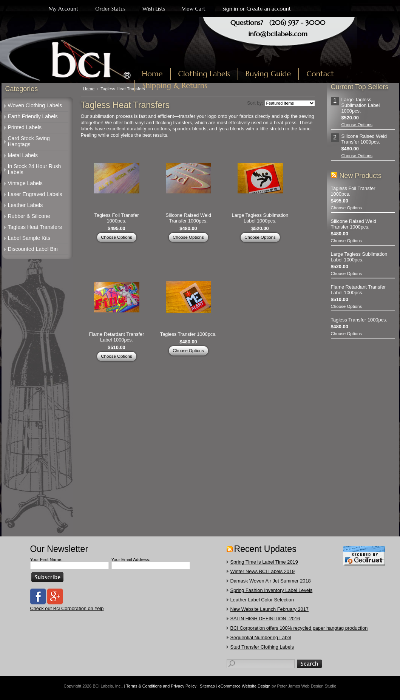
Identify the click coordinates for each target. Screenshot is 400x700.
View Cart (193, 8)
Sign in (230, 8)
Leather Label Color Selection (262, 600)
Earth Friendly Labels (33, 116)
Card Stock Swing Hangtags (29, 141)
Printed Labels (25, 127)
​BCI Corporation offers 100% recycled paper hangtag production (299, 628)
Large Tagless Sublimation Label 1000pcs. (260, 218)
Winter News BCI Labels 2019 (262, 571)
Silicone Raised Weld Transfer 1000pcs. (188, 218)
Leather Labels (25, 205)
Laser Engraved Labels (35, 194)
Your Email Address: (130, 559)
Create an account (269, 8)
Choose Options (116, 237)
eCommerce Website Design (244, 686)
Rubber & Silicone (29, 216)
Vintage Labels (25, 183)
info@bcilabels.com (277, 33)
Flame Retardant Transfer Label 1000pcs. (116, 337)
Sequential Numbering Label (261, 637)
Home (89, 89)
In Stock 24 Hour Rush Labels (34, 169)
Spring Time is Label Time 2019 (264, 562)
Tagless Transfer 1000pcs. (188, 334)
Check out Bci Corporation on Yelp (67, 608)
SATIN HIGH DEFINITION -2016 (265, 618)
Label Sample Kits (29, 238)
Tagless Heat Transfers (35, 227)
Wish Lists (153, 8)
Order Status (110, 8)
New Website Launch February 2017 (269, 609)
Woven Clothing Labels (35, 105)
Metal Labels (23, 155)
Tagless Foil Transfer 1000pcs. (116, 218)
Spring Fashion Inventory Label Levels (271, 590)
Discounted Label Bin (33, 249)
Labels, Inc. (71, 55)
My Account (64, 8)
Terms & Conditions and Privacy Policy (161, 686)
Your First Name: (46, 559)
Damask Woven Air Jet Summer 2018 (270, 581)
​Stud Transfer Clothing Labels (262, 647)
